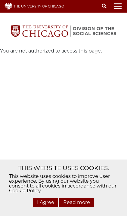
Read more (76, 202)
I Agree (45, 202)
